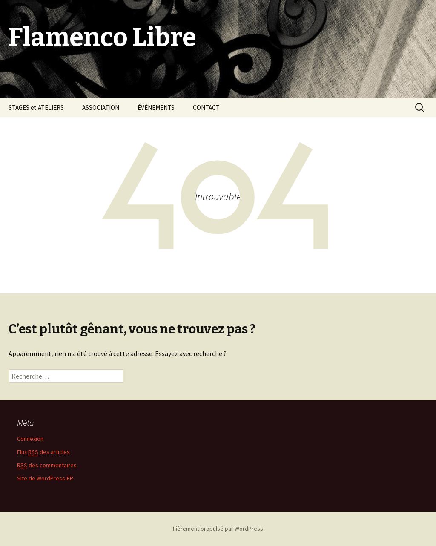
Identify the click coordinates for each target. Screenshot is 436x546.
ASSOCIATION (100, 107)
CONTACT (206, 107)
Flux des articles (43, 452)
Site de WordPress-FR (45, 478)
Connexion (30, 439)
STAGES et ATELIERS (36, 107)
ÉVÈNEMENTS (156, 107)
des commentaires (47, 465)
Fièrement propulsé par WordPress (218, 528)
